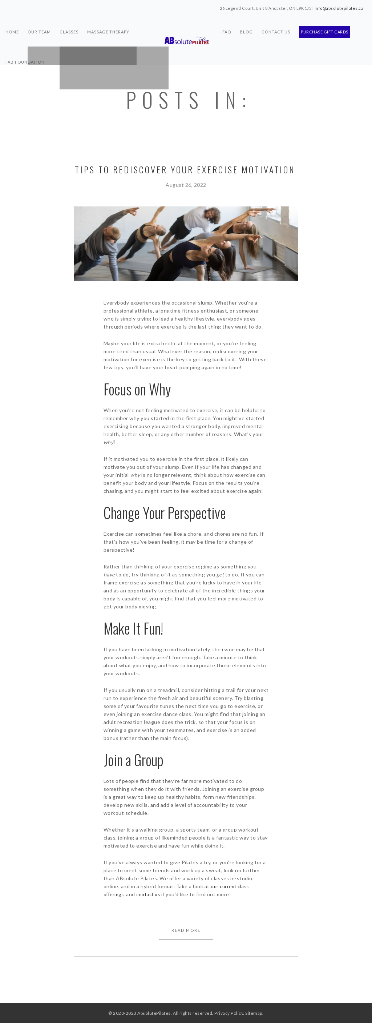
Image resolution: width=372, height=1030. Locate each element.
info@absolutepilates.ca (339, 8)
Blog (246, 28)
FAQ (226, 28)
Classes (69, 28)
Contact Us (276, 28)
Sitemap (253, 1020)
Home (12, 28)
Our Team (39, 28)
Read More (186, 930)
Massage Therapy (108, 28)
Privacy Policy (228, 1020)
